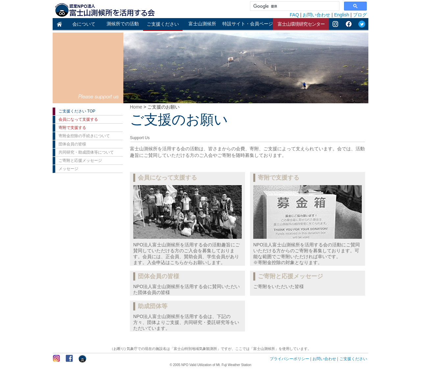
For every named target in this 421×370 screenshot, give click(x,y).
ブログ (360, 14)
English (341, 14)
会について (83, 24)
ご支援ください (163, 24)
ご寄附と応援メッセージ (80, 160)
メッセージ (68, 168)
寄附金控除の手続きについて (84, 136)
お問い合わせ (316, 14)
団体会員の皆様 (72, 144)
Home (136, 107)
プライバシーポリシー (289, 359)
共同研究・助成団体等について (86, 152)
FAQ (294, 14)
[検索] (294, 6)
